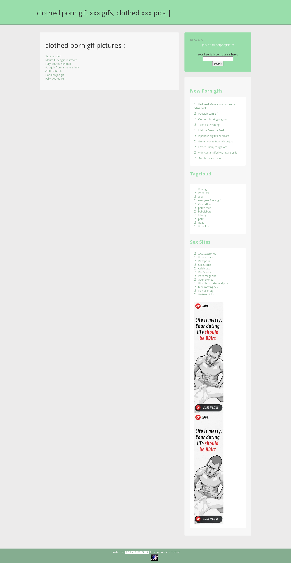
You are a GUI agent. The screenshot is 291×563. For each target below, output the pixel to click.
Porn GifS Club (137, 552)
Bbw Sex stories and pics (211, 283)
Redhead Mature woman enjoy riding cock (215, 106)
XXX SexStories (205, 253)
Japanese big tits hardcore (211, 136)
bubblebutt (202, 211)
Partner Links (204, 294)
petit (199, 219)
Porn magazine (205, 276)
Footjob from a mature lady (62, 67)
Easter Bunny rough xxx (210, 147)
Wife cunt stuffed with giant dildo (216, 152)
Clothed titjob (53, 71)
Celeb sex (202, 268)
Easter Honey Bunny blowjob (213, 141)
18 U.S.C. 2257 (141, 557)
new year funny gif (207, 200)
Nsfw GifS (196, 40)
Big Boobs (202, 272)
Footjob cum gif (206, 113)
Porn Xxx (201, 193)
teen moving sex (206, 287)
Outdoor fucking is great (210, 119)
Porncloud (202, 226)
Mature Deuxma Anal (209, 130)
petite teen (202, 208)
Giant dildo (202, 204)
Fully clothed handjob (58, 63)
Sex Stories (203, 264)
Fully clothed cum (55, 78)
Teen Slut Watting (207, 124)
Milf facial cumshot (208, 158)
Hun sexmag (203, 290)
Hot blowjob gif (54, 75)
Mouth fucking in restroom (61, 60)
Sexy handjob (53, 56)
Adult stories (203, 279)
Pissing (200, 189)
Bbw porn (202, 261)
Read (199, 222)
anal (198, 196)
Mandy (200, 215)
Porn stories (203, 257)
